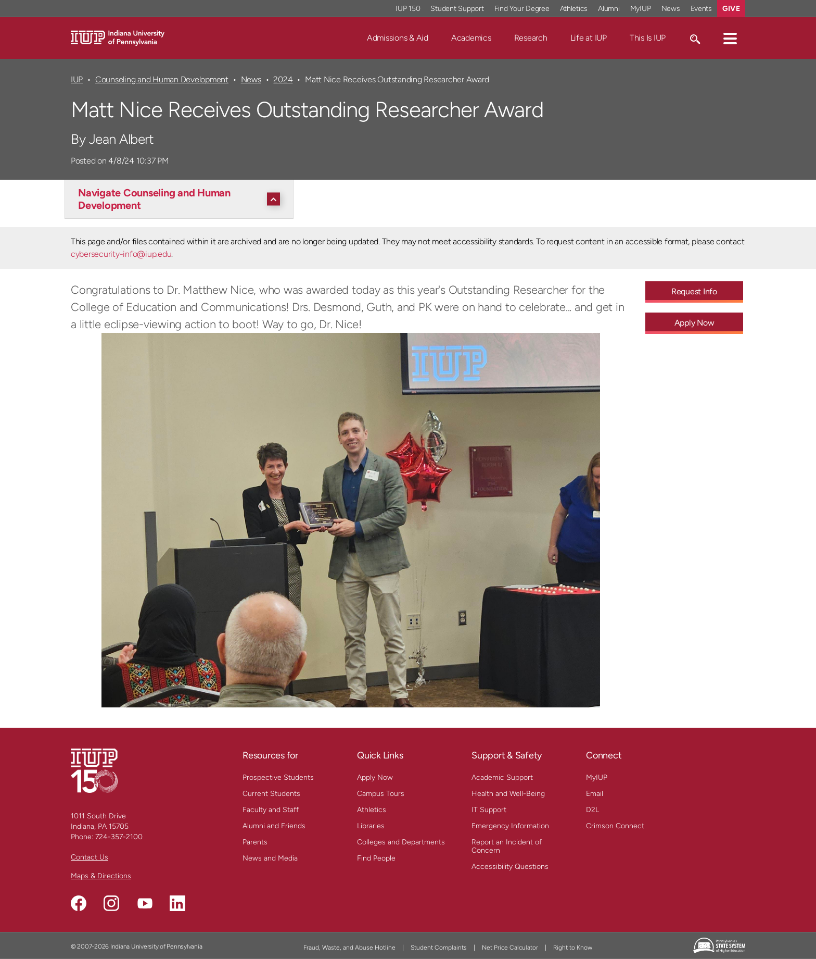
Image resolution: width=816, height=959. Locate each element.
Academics (471, 38)
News (251, 79)
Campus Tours (380, 793)
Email (594, 793)
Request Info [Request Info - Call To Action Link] (694, 291)
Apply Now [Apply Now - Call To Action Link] (694, 323)
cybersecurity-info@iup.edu (121, 254)
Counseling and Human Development (161, 79)
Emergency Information (510, 825)
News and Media (270, 858)
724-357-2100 (119, 836)
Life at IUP (588, 38)
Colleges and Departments (401, 842)
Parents (255, 842)
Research (530, 38)
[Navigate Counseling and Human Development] (182, 199)
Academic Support (502, 777)
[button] (730, 38)
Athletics (371, 809)
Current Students (271, 793)
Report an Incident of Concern (506, 846)
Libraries (371, 825)
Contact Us (89, 857)
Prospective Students (278, 777)
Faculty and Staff (271, 809)
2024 (282, 79)
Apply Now (375, 777)
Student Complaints (439, 947)
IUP (77, 79)
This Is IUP (648, 38)
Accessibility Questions (510, 866)
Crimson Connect (615, 825)
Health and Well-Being (508, 793)
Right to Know (572, 947)
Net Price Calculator (510, 947)
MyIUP (596, 777)
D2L (592, 809)
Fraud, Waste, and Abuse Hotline (349, 947)
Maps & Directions (101, 875)
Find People (376, 858)
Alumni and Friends (274, 825)
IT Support (488, 809)
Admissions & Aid (397, 38)
